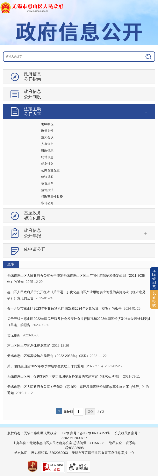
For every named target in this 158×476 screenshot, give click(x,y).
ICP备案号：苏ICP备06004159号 (86, 433)
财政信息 (47, 150)
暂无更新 (13, 335)
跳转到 (68, 411)
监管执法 (47, 190)
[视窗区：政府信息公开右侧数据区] (79, 340)
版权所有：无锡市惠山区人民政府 (32, 433)
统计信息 (47, 157)
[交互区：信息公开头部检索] (79, 56)
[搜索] (139, 56)
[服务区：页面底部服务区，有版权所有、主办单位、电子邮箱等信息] (79, 451)
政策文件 (47, 130)
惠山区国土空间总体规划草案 (28, 345)
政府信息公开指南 (32, 76)
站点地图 (21, 453)
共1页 (100, 411)
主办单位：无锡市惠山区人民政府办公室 (42, 443)
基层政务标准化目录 (34, 215)
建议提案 (47, 176)
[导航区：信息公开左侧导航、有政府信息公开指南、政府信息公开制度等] (79, 165)
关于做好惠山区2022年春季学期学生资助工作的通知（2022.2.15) (55, 366)
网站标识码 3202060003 (49, 453)
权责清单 (47, 183)
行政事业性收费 (52, 196)
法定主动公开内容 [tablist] (32, 111)
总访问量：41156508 (88, 443)
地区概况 (47, 124)
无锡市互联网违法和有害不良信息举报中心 (103, 453)
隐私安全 (115, 443)
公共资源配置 (50, 170)
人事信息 (47, 144)
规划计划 (47, 163)
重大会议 (47, 137)
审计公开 (47, 203)
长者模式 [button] (154, 299)
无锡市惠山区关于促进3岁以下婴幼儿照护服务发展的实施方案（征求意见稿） (64, 376)
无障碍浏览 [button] (154, 278)
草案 (11, 264)
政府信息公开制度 (32, 94)
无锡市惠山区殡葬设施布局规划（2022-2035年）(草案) (47, 356)
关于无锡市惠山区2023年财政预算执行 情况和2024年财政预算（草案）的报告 (64, 308)
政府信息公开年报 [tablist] (32, 233)
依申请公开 (34, 249)
